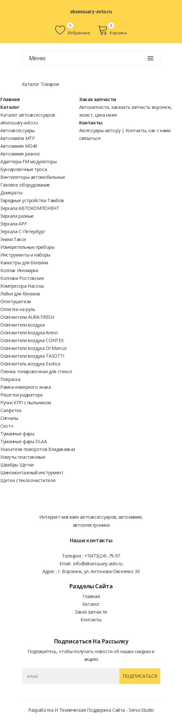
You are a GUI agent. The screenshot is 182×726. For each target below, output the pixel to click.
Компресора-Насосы (22, 286)
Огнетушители (15, 301)
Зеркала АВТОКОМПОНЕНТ (29, 208)
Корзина (112, 30)
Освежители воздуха (22, 325)
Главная (10, 99)
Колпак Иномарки (19, 270)
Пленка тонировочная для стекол (36, 371)
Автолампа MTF (17, 138)
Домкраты (11, 193)
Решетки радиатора (21, 395)
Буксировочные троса (23, 169)
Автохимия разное (20, 154)
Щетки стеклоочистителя (27, 480)
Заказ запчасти (97, 99)
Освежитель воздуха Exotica (30, 364)
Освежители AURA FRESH (27, 317)
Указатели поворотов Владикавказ (37, 449)
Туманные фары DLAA (23, 441)
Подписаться (140, 676)
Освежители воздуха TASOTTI (32, 356)
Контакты (91, 123)
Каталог (9, 107)
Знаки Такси (13, 239)
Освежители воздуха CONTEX (31, 340)
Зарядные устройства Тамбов (32, 200)
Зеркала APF (13, 224)
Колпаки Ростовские (22, 278)
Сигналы (9, 418)
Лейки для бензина (20, 294)
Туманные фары (17, 434)
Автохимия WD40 (18, 146)
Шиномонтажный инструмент (32, 472)
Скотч (6, 426)
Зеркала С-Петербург (22, 231)
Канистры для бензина (24, 262)
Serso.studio (141, 710)
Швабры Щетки (17, 465)
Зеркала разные (17, 216)
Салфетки (10, 410)
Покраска (10, 379)
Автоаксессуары (17, 130)
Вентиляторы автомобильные (32, 177)
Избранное (72, 30)
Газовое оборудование (25, 185)
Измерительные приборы (27, 247)
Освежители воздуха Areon (29, 332)
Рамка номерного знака (25, 387)
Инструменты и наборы (25, 255)
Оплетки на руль (17, 309)
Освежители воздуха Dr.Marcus (33, 348)
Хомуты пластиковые (22, 457)
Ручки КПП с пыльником (25, 402)
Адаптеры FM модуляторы (28, 161)
